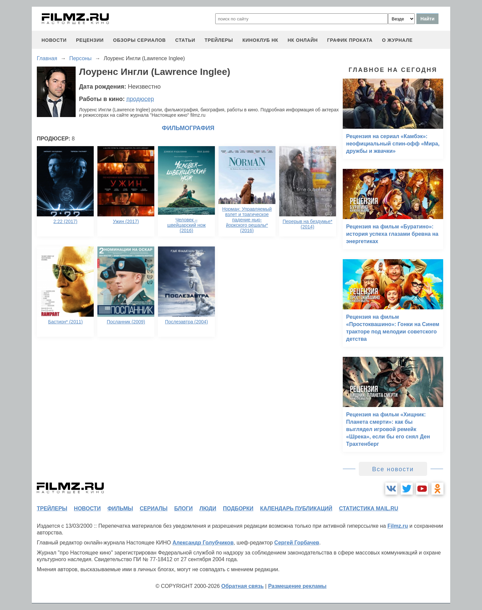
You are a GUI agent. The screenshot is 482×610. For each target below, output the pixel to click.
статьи (185, 40)
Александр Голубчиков (203, 542)
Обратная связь (242, 586)
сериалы (153, 508)
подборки (238, 508)
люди (207, 508)
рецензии (90, 40)
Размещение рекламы (297, 586)
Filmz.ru (397, 526)
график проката (350, 40)
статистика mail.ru (368, 508)
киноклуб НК (260, 40)
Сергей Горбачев (296, 542)
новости (54, 40)
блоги (183, 508)
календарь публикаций (296, 508)
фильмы (120, 508)
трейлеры (219, 40)
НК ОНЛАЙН (303, 40)
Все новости (393, 469)
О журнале (397, 40)
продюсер (140, 99)
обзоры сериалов (139, 40)
